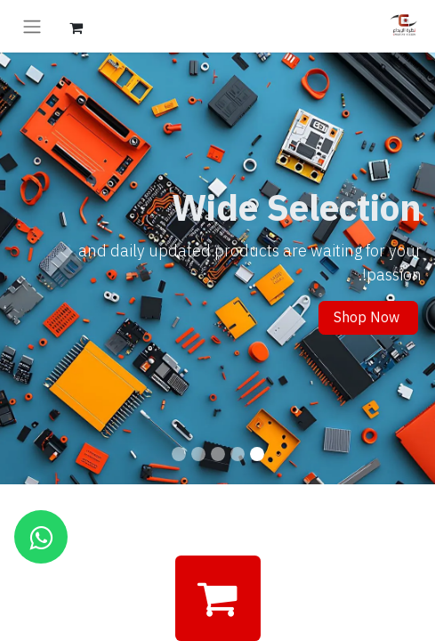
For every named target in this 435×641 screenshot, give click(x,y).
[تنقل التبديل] (32, 26)
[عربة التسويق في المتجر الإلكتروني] (75, 26)
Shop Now (368, 318)
